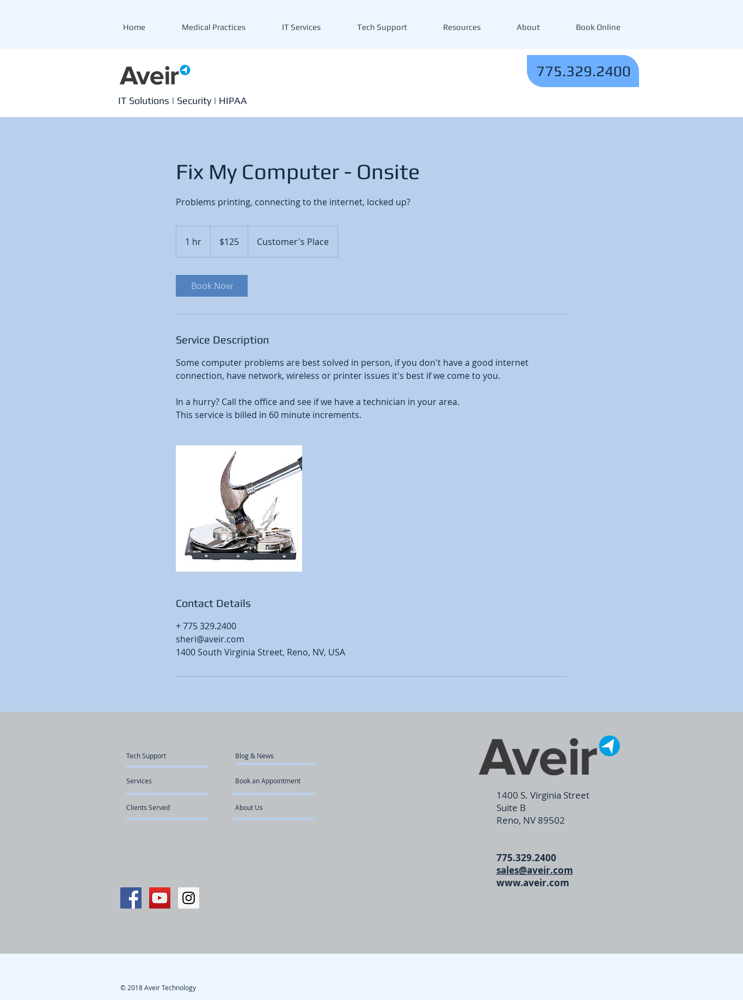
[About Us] (276, 807)
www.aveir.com (532, 882)
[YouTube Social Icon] (159, 898)
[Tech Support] (152, 755)
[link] (212, 286)
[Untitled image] (239, 508)
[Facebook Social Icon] (131, 898)
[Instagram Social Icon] (188, 898)
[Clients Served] (155, 807)
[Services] (157, 780)
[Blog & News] (266, 755)
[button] (462, 27)
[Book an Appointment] (268, 780)
